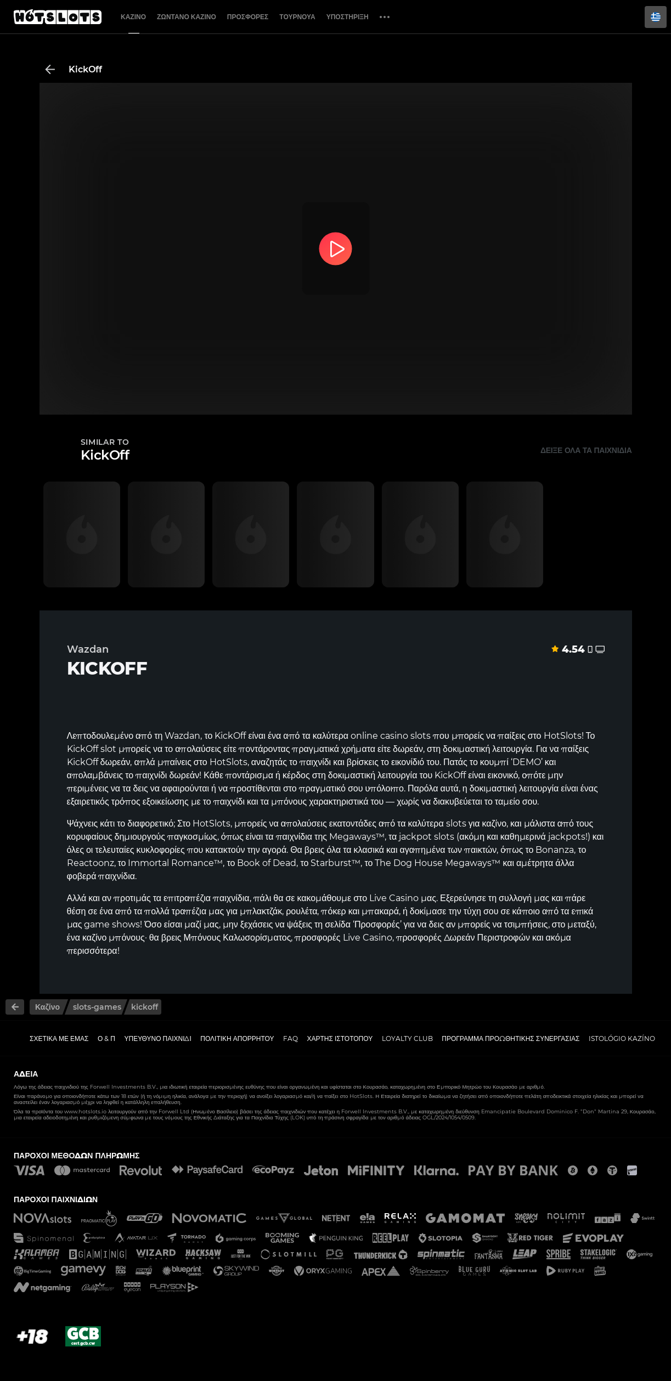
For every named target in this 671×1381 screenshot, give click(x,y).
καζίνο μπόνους (113, 937)
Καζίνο (133, 17)
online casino (379, 736)
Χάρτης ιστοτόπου (340, 1038)
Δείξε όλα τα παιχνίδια (586, 450)
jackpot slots (426, 836)
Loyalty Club (407, 1038)
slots (456, 823)
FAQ (290, 1038)
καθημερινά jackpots (542, 836)
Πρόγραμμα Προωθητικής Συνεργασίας (510, 1038)
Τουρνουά (297, 17)
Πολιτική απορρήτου (237, 1038)
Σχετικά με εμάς (59, 1038)
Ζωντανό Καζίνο (186, 17)
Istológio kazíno (622, 1038)
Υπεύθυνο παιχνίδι (158, 1038)
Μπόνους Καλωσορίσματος (237, 937)
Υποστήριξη (347, 17)
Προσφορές (248, 17)
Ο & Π (106, 1038)
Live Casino (394, 898)
